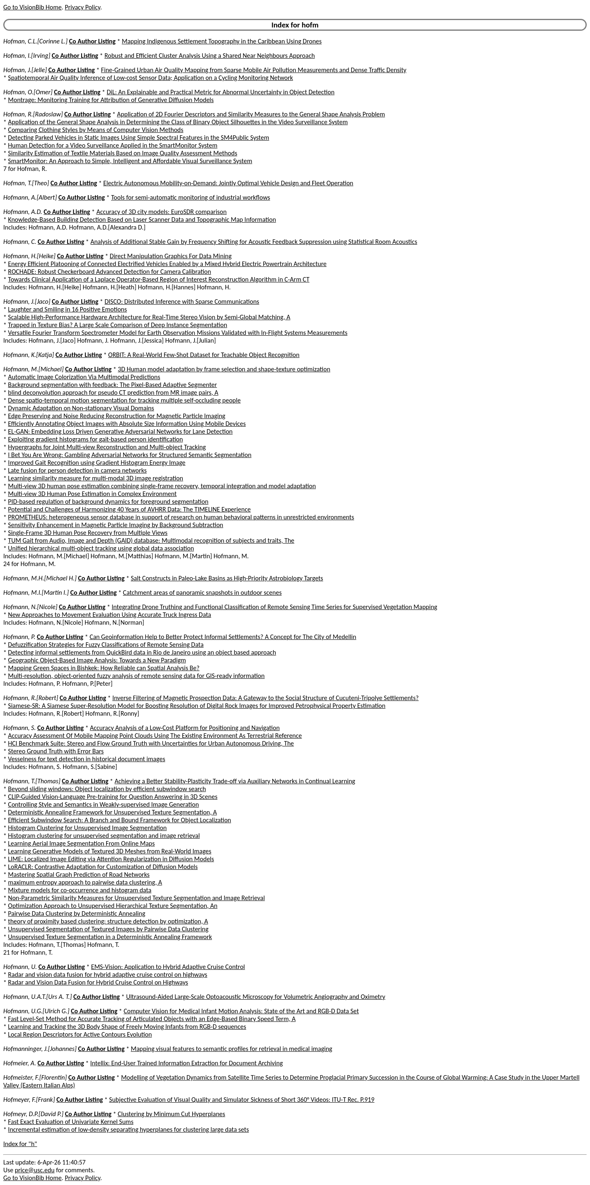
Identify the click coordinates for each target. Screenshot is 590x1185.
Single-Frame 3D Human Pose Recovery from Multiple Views (88, 533)
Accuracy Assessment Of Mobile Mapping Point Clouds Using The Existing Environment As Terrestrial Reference (155, 735)
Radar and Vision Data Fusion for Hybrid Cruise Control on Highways (98, 982)
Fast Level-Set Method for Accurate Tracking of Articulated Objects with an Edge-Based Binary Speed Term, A (152, 1019)
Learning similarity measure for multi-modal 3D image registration (95, 478)
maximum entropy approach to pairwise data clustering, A (85, 882)
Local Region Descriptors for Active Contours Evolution (80, 1034)
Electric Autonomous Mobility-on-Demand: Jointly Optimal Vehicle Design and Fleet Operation (228, 183)
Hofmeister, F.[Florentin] (35, 1077)
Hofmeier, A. (19, 1063)
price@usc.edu (34, 1170)
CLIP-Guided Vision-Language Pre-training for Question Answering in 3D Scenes (113, 797)
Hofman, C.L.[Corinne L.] (35, 41)
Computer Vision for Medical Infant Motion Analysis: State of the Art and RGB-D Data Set (241, 1011)
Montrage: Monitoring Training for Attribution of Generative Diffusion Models (111, 100)
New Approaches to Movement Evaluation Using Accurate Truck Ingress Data (109, 615)
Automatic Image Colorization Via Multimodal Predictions (84, 377)
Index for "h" (20, 1144)
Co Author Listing (92, 41)
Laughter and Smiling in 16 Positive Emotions (67, 309)
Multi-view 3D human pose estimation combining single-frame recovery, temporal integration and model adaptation (162, 486)
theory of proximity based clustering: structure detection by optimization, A (108, 921)
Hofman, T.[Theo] (26, 183)
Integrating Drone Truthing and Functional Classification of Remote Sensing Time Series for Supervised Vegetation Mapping (274, 607)
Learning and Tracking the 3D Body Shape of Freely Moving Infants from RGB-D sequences (127, 1026)
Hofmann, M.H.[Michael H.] (40, 578)
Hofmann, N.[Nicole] (30, 607)
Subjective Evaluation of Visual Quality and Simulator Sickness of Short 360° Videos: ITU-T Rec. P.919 (241, 1099)
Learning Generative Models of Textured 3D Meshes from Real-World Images (109, 851)
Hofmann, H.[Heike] (29, 256)
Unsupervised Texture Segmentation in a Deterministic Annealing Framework (110, 937)
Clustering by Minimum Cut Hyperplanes (171, 1114)
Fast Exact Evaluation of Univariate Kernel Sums (71, 1122)
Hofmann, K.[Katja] (28, 355)
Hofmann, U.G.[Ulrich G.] (36, 1011)
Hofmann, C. (19, 242)
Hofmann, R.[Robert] (30, 698)
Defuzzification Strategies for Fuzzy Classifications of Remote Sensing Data (106, 644)
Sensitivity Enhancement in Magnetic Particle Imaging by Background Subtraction (115, 525)
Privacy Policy (82, 7)
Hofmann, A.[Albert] (30, 197)
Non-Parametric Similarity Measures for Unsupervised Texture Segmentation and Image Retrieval (136, 898)
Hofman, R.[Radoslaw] (33, 114)
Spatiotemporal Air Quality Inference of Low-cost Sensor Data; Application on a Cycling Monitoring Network (150, 78)
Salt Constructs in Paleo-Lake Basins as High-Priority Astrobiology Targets (227, 578)
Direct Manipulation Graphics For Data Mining (170, 256)
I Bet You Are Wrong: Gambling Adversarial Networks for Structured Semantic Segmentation (130, 455)
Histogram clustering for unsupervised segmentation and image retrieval (104, 835)
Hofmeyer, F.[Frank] (29, 1099)
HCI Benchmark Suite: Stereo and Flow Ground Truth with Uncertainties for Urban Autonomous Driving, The (151, 743)
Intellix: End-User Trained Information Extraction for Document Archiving (186, 1063)
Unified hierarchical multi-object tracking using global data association (101, 548)
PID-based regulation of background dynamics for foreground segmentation (108, 501)
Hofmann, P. (19, 637)
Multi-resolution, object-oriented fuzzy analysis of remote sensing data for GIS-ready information (136, 676)
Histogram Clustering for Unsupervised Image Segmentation (87, 828)
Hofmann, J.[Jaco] (26, 301)
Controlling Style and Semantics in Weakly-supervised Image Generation (103, 804)
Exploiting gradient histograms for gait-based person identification (95, 439)
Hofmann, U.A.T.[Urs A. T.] (37, 997)
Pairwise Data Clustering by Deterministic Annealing (76, 913)
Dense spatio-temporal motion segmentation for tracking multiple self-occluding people (124, 400)
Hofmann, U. (20, 967)
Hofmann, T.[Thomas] (31, 781)
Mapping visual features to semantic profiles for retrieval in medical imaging (231, 1049)
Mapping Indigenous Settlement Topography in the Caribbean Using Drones (222, 41)
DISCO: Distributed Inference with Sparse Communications (181, 301)
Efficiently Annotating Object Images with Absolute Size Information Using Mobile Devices (127, 424)
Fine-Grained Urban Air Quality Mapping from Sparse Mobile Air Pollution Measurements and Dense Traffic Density (253, 70)
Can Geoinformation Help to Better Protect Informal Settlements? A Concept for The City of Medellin (223, 637)
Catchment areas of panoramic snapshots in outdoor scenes (202, 592)
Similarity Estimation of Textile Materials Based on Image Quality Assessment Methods (122, 153)
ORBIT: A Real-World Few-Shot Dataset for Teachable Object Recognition (204, 355)
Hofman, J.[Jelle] (25, 70)
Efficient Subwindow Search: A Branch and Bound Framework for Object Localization (119, 820)
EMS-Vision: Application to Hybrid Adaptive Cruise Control (168, 967)
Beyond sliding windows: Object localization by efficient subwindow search (107, 789)
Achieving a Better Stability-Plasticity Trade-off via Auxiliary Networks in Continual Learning (235, 781)
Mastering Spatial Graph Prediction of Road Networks (79, 874)
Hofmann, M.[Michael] (33, 369)
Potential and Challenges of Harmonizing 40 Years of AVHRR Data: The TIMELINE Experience (129, 509)
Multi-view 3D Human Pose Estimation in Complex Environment (92, 494)
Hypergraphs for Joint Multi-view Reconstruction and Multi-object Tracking (107, 447)
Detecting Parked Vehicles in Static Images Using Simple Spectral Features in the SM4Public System (138, 137)
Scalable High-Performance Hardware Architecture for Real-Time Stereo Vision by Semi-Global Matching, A (149, 317)
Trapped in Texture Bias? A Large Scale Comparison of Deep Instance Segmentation (117, 325)
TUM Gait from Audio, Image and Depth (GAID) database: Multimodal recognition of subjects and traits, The (151, 540)
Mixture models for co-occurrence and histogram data (80, 890)
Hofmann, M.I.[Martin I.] (36, 592)
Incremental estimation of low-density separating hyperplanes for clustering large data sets (128, 1129)
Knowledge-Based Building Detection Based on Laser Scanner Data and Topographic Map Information (142, 219)
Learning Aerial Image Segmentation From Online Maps (81, 843)
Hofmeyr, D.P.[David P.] (33, 1114)
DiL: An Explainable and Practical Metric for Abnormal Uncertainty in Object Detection (220, 92)
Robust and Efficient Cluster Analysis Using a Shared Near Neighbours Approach (209, 55)
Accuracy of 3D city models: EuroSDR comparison (161, 212)
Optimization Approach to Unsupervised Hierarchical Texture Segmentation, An (113, 906)
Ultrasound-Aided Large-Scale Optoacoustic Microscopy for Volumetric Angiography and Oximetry (256, 997)
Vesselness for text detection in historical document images (87, 759)
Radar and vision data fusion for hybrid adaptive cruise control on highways (107, 974)
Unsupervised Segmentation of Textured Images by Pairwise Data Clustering (108, 929)
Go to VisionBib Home (32, 7)
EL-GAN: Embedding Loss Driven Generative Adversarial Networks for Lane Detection (120, 431)
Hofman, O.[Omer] (27, 92)
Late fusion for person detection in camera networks (77, 470)
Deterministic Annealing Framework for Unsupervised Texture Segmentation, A (112, 812)
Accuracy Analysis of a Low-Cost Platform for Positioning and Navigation (185, 728)
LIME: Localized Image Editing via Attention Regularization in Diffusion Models (111, 859)
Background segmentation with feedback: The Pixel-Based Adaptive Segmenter (112, 385)
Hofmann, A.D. (22, 212)
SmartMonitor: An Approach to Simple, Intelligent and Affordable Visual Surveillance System (130, 161)
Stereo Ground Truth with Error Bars (56, 751)
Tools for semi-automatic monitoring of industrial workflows (190, 197)
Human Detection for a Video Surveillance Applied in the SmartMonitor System (113, 145)
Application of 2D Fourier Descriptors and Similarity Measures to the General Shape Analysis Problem (251, 114)
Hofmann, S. (19, 728)
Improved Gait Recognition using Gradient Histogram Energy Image (97, 462)
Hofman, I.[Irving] (26, 55)
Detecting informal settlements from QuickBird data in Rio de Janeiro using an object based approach (142, 652)
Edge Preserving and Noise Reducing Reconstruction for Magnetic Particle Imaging (116, 416)
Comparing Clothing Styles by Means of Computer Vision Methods (96, 130)
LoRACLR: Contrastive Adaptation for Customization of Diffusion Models (103, 867)
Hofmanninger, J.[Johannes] (40, 1049)
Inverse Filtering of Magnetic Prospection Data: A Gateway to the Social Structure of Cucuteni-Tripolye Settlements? (265, 698)
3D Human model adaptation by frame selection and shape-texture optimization (224, 369)
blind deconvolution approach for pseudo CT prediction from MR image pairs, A (113, 392)
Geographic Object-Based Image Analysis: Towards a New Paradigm (97, 660)
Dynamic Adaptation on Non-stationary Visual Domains (81, 408)
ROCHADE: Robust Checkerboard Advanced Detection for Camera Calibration (109, 271)
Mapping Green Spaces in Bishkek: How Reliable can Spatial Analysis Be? (104, 668)
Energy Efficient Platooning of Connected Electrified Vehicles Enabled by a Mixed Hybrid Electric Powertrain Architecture (167, 264)
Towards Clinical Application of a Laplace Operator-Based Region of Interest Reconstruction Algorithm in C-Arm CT (159, 279)
